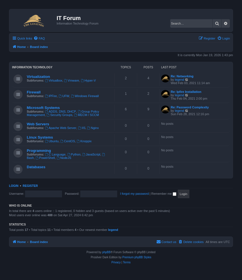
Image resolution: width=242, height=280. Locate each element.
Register (30, 185)
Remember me (163, 193)
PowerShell (45, 157)
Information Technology (32, 67)
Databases (36, 167)
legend (179, 79)
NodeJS (64, 157)
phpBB (106, 252)
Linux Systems (40, 137)
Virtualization (38, 77)
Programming (39, 150)
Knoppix (84, 141)
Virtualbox (54, 80)
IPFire (51, 96)
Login (13, 185)
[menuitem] (39, 38)
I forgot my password (134, 193)
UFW (64, 96)
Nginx (93, 128)
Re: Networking (182, 76)
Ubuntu (52, 141)
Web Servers (38, 124)
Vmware (71, 80)
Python (74, 154)
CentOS (67, 141)
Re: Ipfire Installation (186, 91)
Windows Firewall (85, 96)
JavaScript (91, 154)
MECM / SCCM (86, 115)
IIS (81, 128)
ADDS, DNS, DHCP (60, 111)
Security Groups (59, 115)
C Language (55, 154)
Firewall (34, 92)
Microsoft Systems (43, 108)
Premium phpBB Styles (136, 257)
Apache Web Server (60, 128)
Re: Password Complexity (190, 107)
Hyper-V (88, 80)
